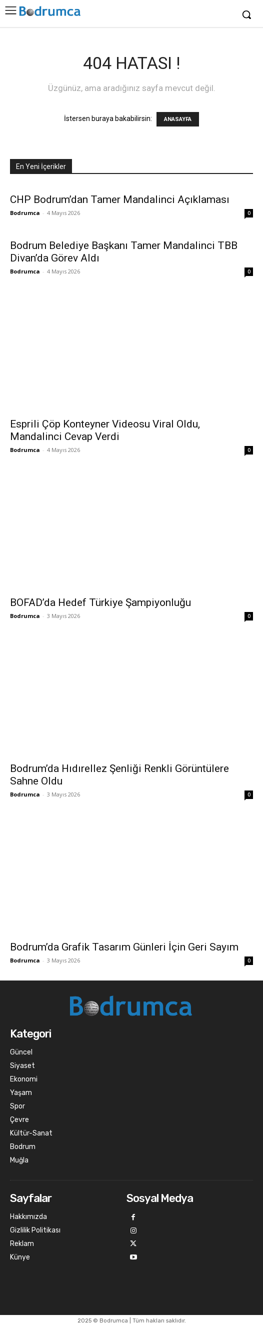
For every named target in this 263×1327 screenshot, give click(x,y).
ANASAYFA (178, 119)
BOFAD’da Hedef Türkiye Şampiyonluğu (100, 602)
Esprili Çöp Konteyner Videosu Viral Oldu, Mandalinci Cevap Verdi (105, 430)
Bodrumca (25, 212)
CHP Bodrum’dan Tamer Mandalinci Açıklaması (120, 200)
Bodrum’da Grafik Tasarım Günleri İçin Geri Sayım (124, 947)
